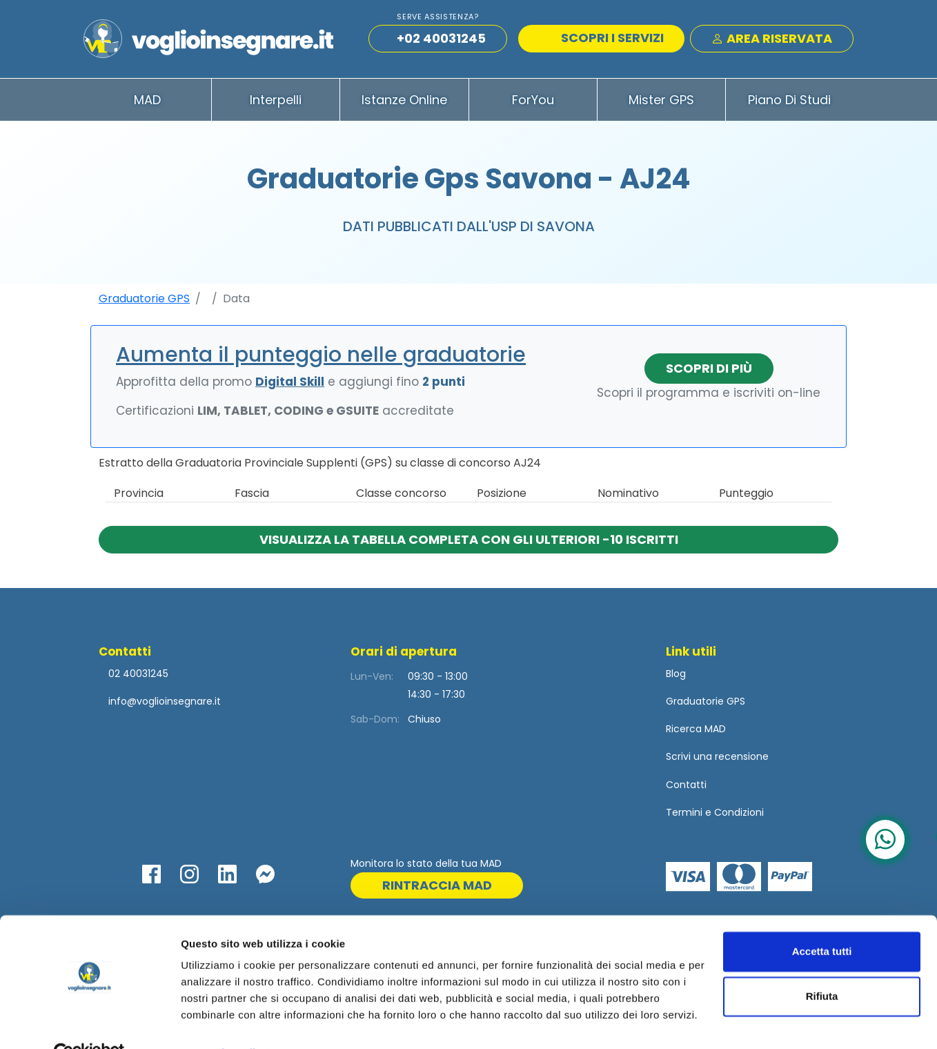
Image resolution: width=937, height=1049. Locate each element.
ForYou (533, 102)
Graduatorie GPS (144, 301)
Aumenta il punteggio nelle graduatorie (321, 357)
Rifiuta (822, 965)
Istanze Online (404, 102)
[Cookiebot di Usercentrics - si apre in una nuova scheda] (89, 1022)
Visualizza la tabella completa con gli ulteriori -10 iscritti (468, 542)
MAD (147, 102)
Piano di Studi (789, 102)
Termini (684, 815)
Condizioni (739, 815)
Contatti (686, 787)
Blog (676, 676)
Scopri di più (709, 371)
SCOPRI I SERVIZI (603, 39)
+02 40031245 (441, 40)
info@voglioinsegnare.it (164, 704)
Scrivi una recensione (717, 760)
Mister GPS (661, 102)
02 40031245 (137, 676)
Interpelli (276, 102)
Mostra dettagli (218, 1022)
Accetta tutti (822, 920)
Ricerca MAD (696, 732)
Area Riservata (771, 40)
